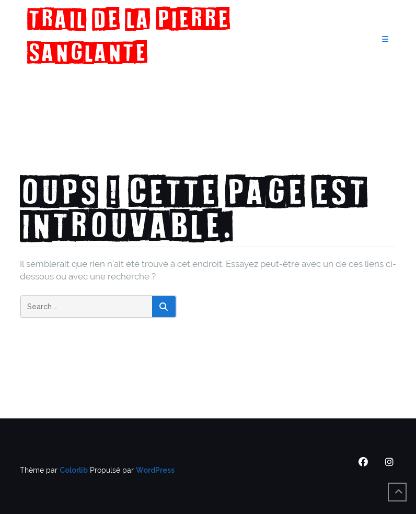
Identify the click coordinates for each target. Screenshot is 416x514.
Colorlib (74, 470)
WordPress (155, 470)
